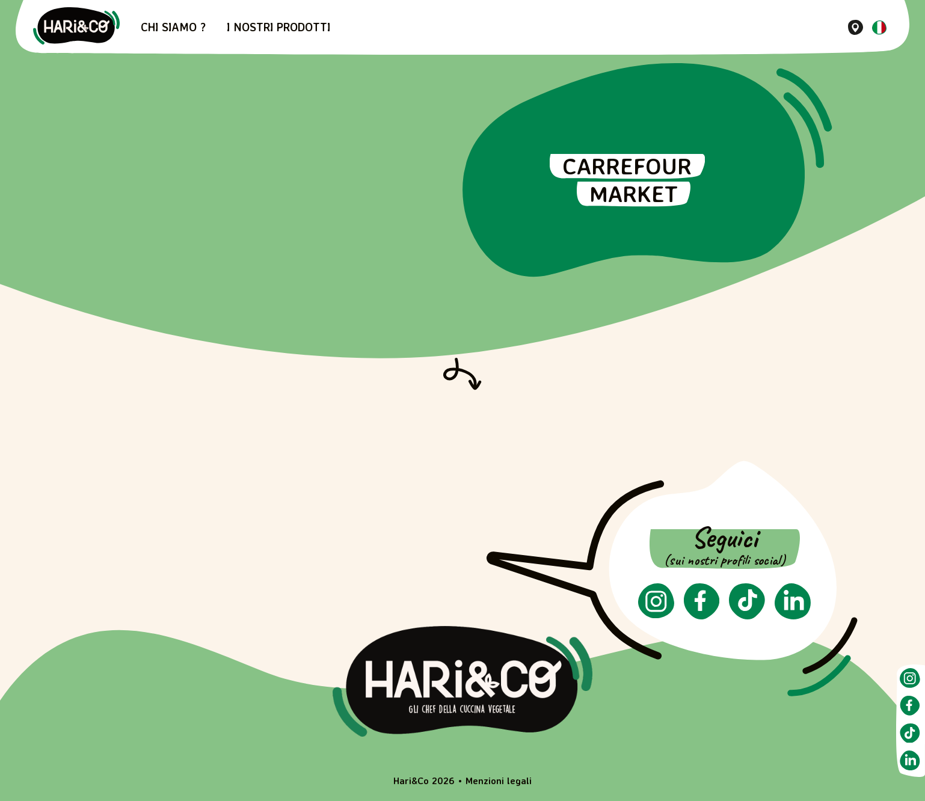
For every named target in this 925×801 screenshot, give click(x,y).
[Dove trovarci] (855, 27)
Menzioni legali (499, 781)
